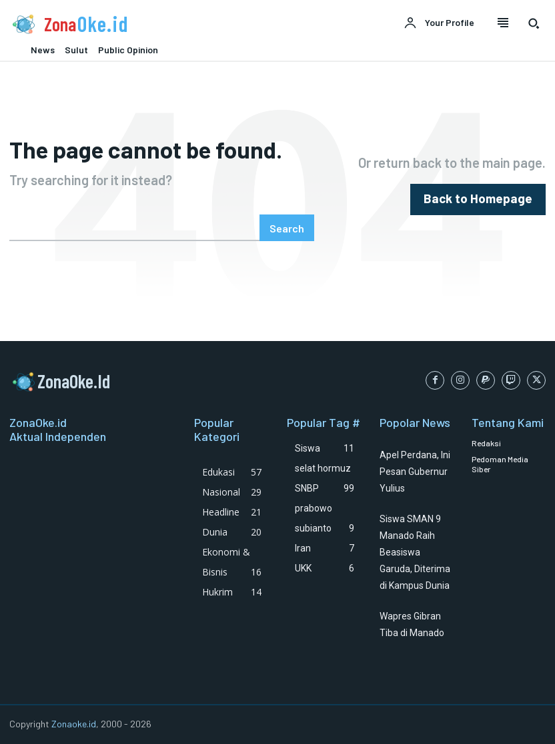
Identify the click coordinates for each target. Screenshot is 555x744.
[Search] (286, 227)
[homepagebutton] (486, 199)
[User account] (439, 23)
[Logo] (138, 24)
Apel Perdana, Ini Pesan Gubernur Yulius (415, 472)
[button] (534, 23)
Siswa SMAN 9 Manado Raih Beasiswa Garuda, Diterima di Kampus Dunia (415, 552)
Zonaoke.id (73, 723)
